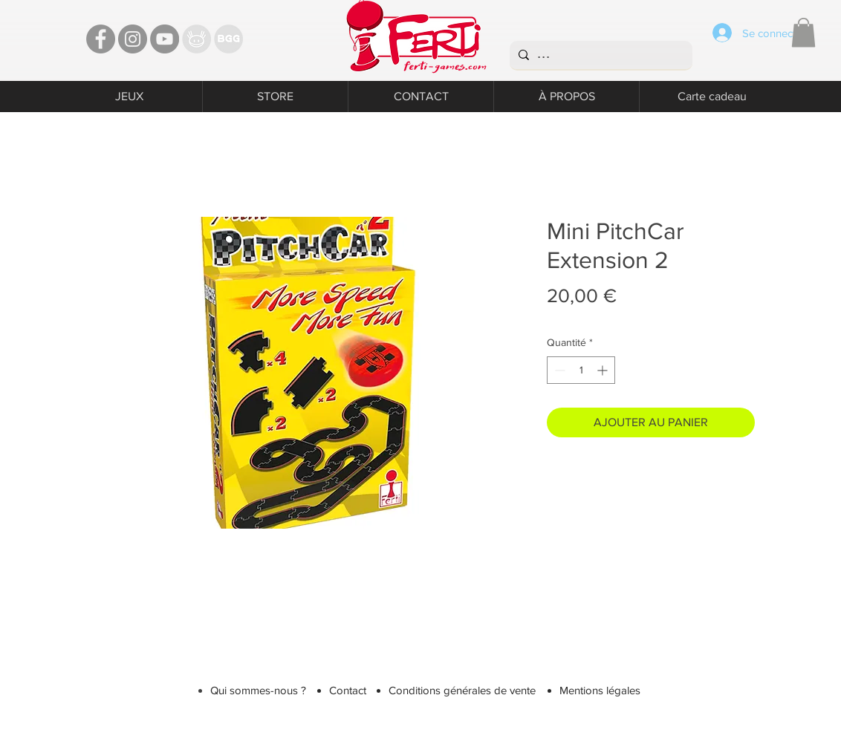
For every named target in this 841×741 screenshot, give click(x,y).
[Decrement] (558, 370)
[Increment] (603, 370)
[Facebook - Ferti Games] (100, 39)
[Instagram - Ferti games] (132, 39)
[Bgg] (228, 39)
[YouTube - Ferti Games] (164, 39)
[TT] (196, 39)
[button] (803, 32)
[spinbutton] (581, 370)
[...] (599, 55)
